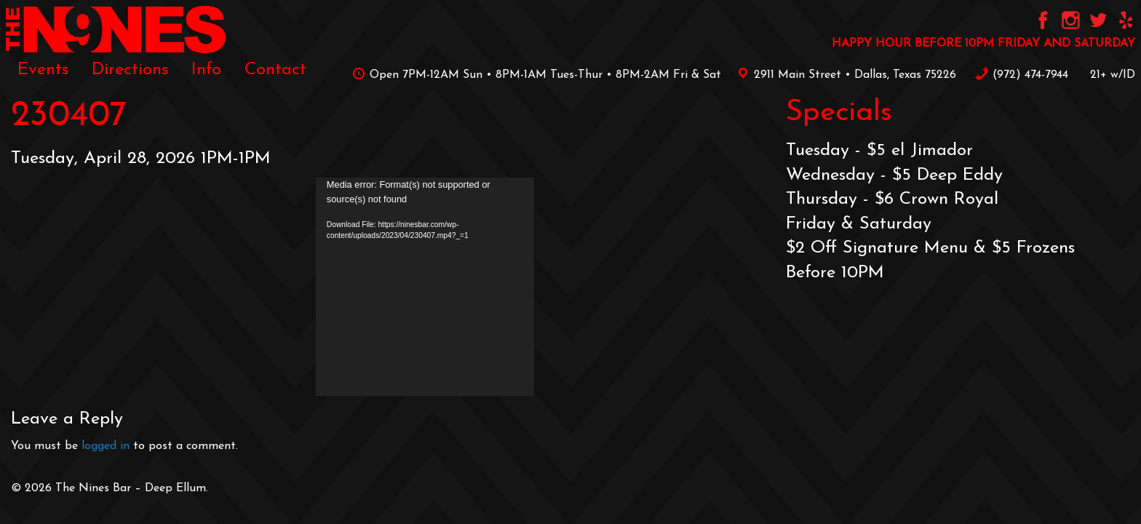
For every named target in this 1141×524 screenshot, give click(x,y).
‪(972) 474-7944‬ (1021, 75)
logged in (106, 446)
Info (206, 70)
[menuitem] (43, 70)
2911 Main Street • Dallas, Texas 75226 (844, 75)
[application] (425, 287)
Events (42, 70)
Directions (130, 70)
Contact (275, 70)
